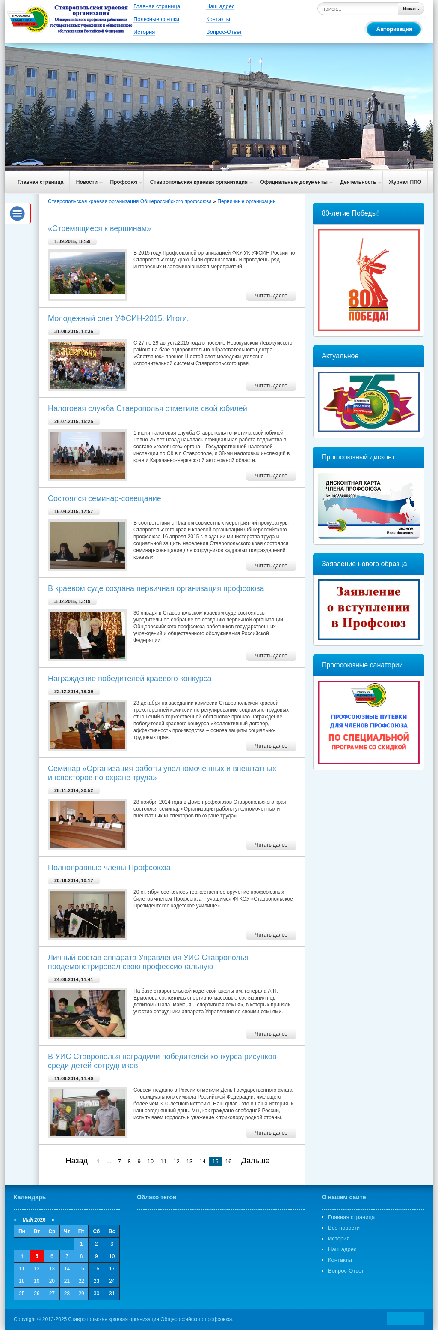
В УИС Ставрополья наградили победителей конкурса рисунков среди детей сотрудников (162, 1061)
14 (202, 1161)
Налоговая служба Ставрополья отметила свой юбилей (147, 408)
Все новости (344, 1228)
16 (228, 1161)
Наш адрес (220, 6)
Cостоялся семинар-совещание (104, 498)
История (144, 32)
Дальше (255, 1160)
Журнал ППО (405, 182)
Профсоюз (123, 182)
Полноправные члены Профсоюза (109, 867)
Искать (411, 8)
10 (151, 1161)
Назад (77, 1160)
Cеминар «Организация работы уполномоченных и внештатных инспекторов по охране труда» (162, 773)
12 (176, 1161)
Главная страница (156, 6)
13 (189, 1161)
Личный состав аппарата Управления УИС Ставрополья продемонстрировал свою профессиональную (148, 962)
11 (163, 1161)
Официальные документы (294, 182)
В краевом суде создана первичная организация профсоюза (156, 588)
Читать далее (271, 296)
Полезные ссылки (156, 19)
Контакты (218, 19)
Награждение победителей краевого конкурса (130, 678)
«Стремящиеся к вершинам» (99, 228)
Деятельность (358, 182)
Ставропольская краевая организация (199, 182)
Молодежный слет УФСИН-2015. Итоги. (118, 318)
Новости (87, 182)
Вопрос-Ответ (224, 32)
